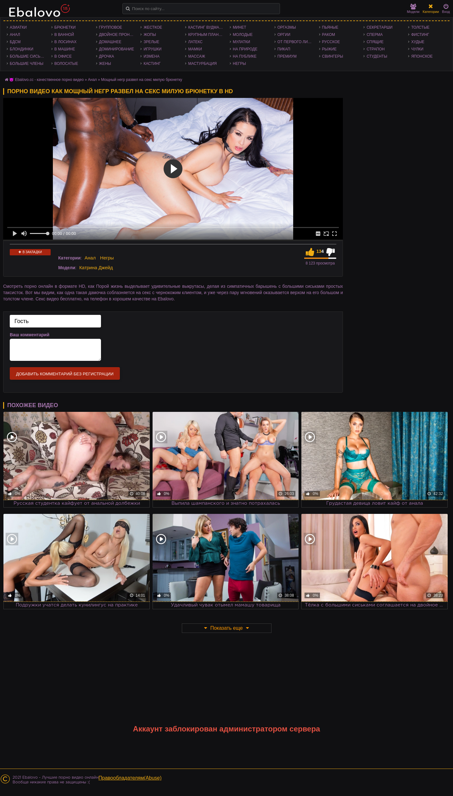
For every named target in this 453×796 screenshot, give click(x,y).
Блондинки (21, 49)
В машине (64, 49)
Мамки (195, 49)
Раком (328, 34)
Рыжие (329, 49)
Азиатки (18, 27)
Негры (239, 63)
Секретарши (379, 27)
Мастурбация (202, 63)
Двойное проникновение (118, 34)
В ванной (64, 34)
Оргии (283, 34)
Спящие (374, 42)
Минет (239, 27)
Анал (15, 34)
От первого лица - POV (296, 42)
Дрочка (106, 56)
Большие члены (26, 63)
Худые (417, 42)
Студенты (376, 56)
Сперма (374, 34)
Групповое (110, 27)
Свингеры (332, 56)
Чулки (417, 49)
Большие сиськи (27, 56)
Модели (413, 9)
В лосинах (65, 42)
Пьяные (330, 27)
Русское (331, 42)
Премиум (287, 56)
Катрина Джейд (96, 267)
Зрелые (151, 42)
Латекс (195, 42)
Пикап (283, 49)
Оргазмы (286, 27)
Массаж (196, 56)
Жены (105, 63)
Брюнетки (65, 27)
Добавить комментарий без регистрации (65, 374)
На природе (245, 49)
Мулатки (241, 42)
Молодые (243, 34)
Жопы (149, 34)
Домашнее (110, 42)
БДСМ (15, 42)
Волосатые (66, 63)
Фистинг (420, 34)
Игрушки (152, 49)
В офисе (63, 56)
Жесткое (152, 27)
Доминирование (116, 49)
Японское (422, 56)
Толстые (420, 27)
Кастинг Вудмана (206, 27)
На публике (245, 56)
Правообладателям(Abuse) (130, 778)
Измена (151, 56)
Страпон (375, 49)
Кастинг (151, 63)
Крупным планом (206, 34)
